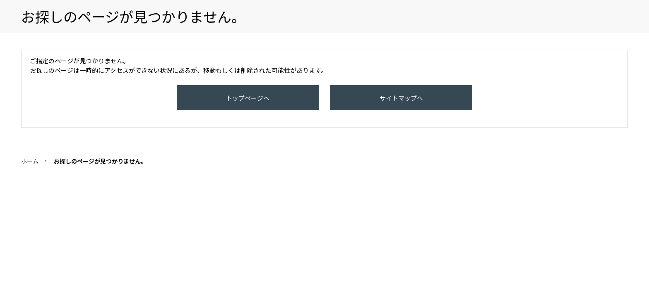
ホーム (29, 169)
